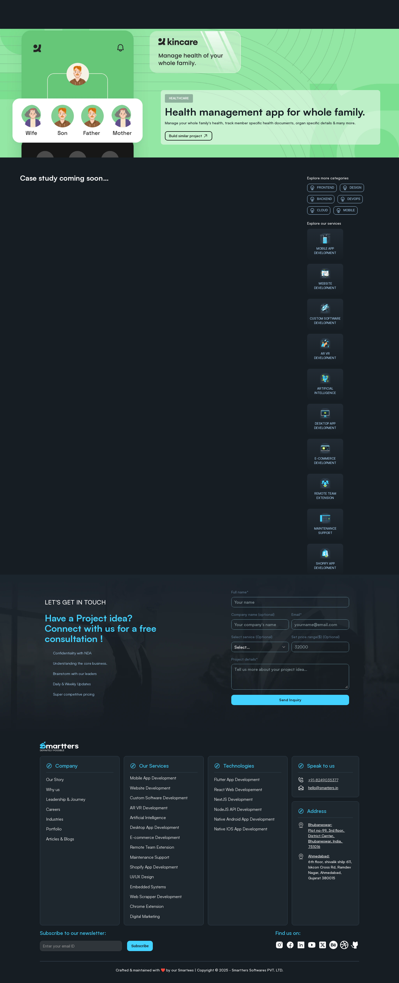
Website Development (150, 788)
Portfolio (54, 828)
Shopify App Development (154, 867)
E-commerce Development (155, 837)
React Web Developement (238, 789)
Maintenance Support (149, 857)
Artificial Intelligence (148, 817)
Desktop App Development (154, 827)
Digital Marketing (145, 916)
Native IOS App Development (240, 828)
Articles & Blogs (60, 838)
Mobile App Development (153, 777)
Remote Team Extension (152, 847)
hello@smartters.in (323, 788)
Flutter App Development (237, 779)
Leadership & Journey (65, 799)
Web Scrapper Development (156, 896)
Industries (54, 819)
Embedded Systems (148, 886)
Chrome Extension (147, 906)
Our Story (55, 779)
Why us (53, 789)
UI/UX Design (142, 876)
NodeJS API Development (238, 809)
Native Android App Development (244, 819)
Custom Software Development (159, 797)
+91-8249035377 (323, 780)
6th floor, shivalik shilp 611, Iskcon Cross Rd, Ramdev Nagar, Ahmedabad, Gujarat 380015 (330, 867)
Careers (53, 809)
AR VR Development (148, 807)
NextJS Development (233, 799)
